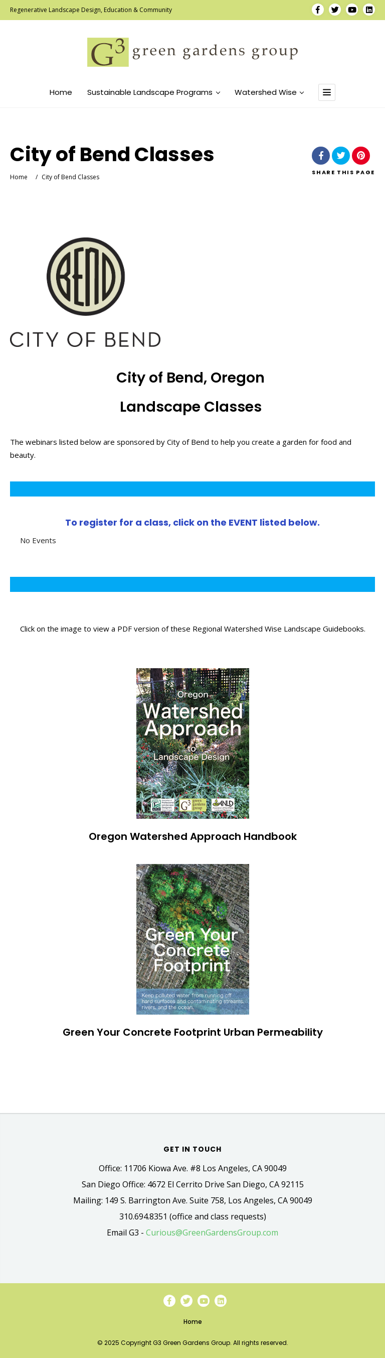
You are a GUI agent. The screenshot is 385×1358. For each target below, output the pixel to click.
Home (61, 92)
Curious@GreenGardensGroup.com (212, 1232)
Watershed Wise (269, 92)
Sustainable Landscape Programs (153, 92)
